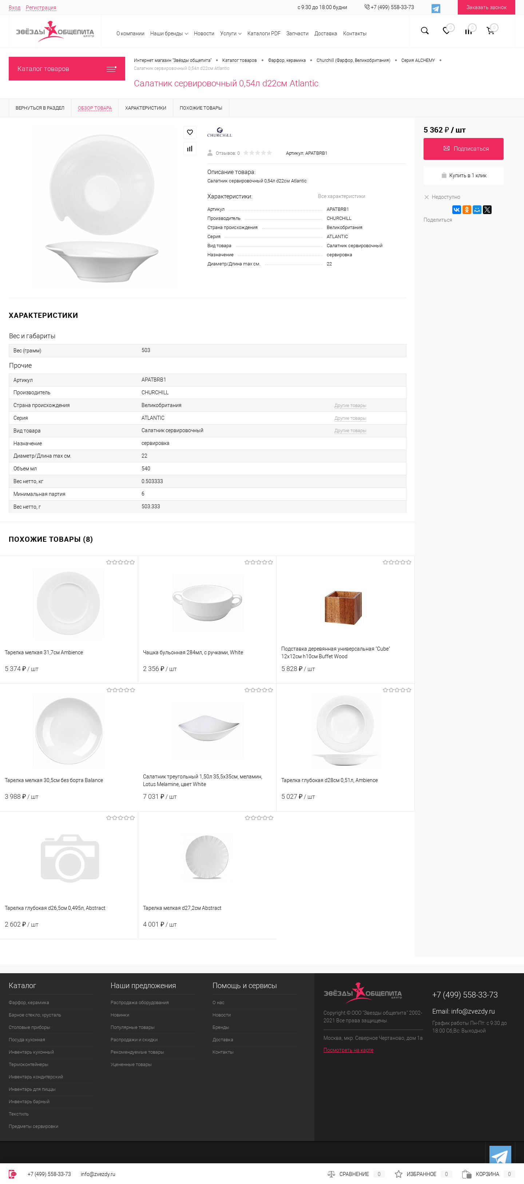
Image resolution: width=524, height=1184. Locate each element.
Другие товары (350, 405)
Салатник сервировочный (354, 245)
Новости (204, 33)
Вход (14, 8)
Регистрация (41, 8)
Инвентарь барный (29, 1101)
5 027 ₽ (345, 801)
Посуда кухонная (27, 1039)
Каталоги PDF (264, 33)
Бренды (221, 1027)
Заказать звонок (487, 7)
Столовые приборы (29, 1027)
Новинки (120, 1015)
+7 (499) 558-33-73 (49, 1174)
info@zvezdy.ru (473, 1011)
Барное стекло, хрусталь (35, 1015)
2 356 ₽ (207, 673)
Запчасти (297, 33)
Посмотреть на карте (348, 1050)
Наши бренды (166, 33)
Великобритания (344, 227)
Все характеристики (341, 196)
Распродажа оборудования (140, 1002)
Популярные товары (133, 1027)
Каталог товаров (66, 68)
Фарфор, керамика (29, 1002)
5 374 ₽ (69, 673)
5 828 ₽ (345, 673)
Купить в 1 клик (464, 175)
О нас (219, 1002)
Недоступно (442, 197)
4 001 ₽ (207, 928)
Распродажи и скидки (134, 1039)
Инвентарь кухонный (31, 1052)
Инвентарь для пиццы (32, 1089)
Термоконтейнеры (28, 1064)
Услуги (228, 33)
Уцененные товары (131, 1064)
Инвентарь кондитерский (36, 1077)
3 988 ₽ (69, 801)
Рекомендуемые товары (137, 1052)
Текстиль (19, 1114)
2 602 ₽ (69, 928)
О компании (130, 33)
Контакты (355, 33)
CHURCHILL (339, 218)
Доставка (325, 33)
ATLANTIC (337, 236)
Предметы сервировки (33, 1126)
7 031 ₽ (207, 801)
